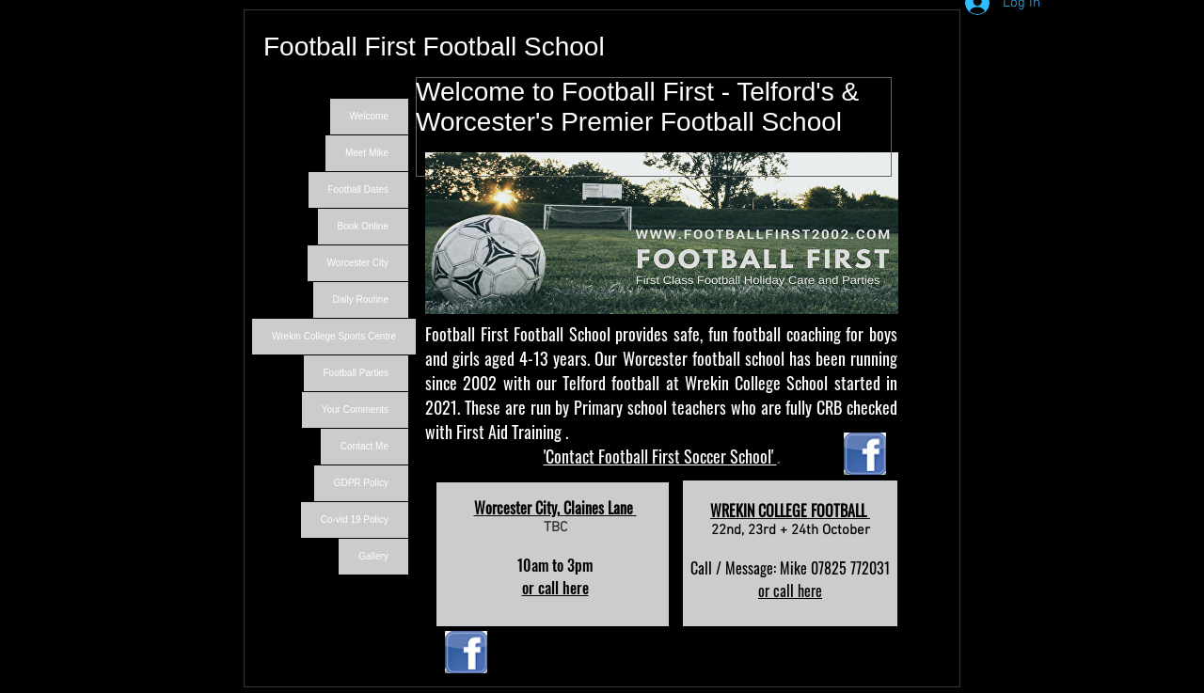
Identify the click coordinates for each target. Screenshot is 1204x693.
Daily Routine (360, 299)
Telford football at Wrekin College (671, 382)
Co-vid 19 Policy (354, 519)
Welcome (369, 116)
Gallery (373, 556)
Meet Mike (366, 153)
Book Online (363, 226)
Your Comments (355, 409)
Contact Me (364, 446)
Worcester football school (703, 358)
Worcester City (357, 263)
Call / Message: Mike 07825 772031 (790, 568)
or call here (555, 587)
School (804, 382)
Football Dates (358, 189)
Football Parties (356, 373)
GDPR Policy (361, 483)
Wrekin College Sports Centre (334, 336)
